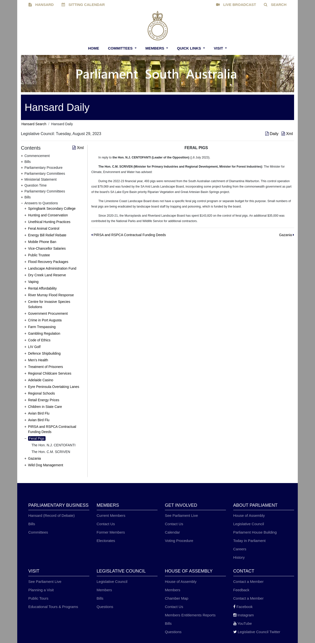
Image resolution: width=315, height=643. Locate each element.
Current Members (111, 515)
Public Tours (38, 598)
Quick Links (189, 48)
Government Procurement (48, 313)
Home (93, 48)
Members (155, 48)
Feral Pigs (37, 438)
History (239, 557)
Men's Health (38, 360)
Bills (31, 524)
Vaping (33, 282)
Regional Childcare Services (49, 373)
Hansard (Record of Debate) (51, 515)
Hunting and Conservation (48, 215)
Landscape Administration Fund (52, 268)
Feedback (241, 590)
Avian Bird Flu (38, 413)
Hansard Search (33, 124)
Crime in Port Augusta (45, 320)
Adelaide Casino (40, 380)
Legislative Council (248, 524)
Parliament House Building (255, 532)
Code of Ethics (39, 340)
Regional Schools (41, 393)
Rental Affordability (42, 288)
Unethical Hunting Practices (49, 222)
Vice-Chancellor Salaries (47, 248)
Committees (121, 48)
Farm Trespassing (42, 327)
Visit (219, 48)
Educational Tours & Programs (53, 607)
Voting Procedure (179, 541)
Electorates (106, 541)
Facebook (243, 607)
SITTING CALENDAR (83, 4)
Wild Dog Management (45, 465)
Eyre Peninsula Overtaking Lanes (53, 387)
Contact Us (106, 524)
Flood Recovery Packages (48, 262)
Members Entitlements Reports (190, 615)
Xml (287, 134)
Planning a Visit (41, 590)
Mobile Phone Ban (42, 242)
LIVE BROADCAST (236, 4)
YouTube (242, 623)
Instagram (243, 615)
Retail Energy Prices (43, 400)
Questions (105, 607)
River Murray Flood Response (51, 295)
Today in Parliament (249, 541)
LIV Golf (34, 347)
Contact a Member (248, 581)
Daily (272, 134)
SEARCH (275, 4)
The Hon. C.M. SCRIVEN (51, 452)
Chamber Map (176, 598)
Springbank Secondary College (52, 208)
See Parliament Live (181, 515)
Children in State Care (45, 407)
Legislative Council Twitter (256, 632)
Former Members (111, 532)
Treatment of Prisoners (45, 367)
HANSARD (41, 4)
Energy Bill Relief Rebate (47, 235)
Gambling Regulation (44, 333)
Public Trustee (39, 255)
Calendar (172, 532)
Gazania (34, 458)
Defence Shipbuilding (44, 353)
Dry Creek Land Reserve (47, 275)
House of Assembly (249, 515)
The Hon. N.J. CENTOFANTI (54, 445)
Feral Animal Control (43, 228)
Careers (239, 549)
